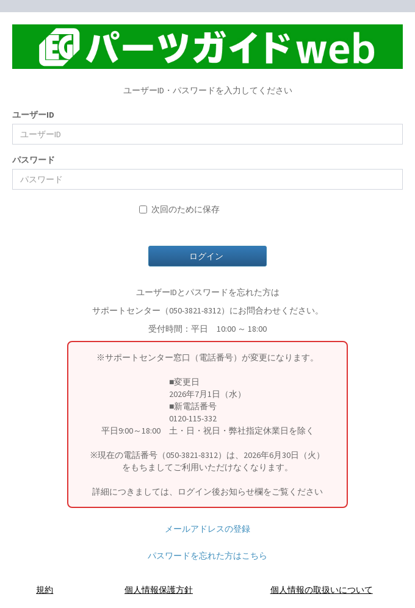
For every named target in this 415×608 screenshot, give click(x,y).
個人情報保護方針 (159, 589)
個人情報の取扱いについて (321, 589)
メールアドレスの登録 (207, 528)
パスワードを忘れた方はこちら (207, 555)
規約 (44, 589)
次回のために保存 (179, 209)
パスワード (33, 159)
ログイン (207, 256)
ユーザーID (33, 114)
